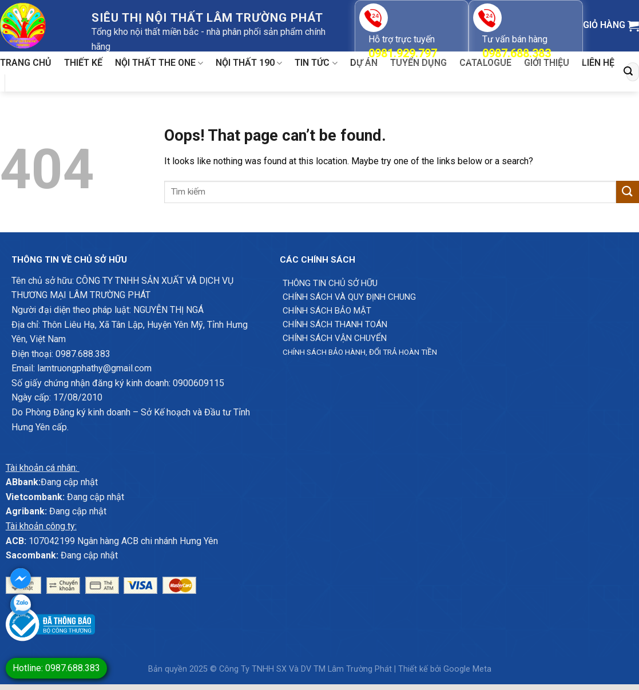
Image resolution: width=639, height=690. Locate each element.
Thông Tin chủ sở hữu (330, 283)
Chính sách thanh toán (335, 324)
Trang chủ (25, 62)
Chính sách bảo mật (327, 311)
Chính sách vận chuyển (335, 338)
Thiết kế (83, 62)
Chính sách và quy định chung (349, 297)
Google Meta (467, 669)
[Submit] (628, 71)
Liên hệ (598, 62)
